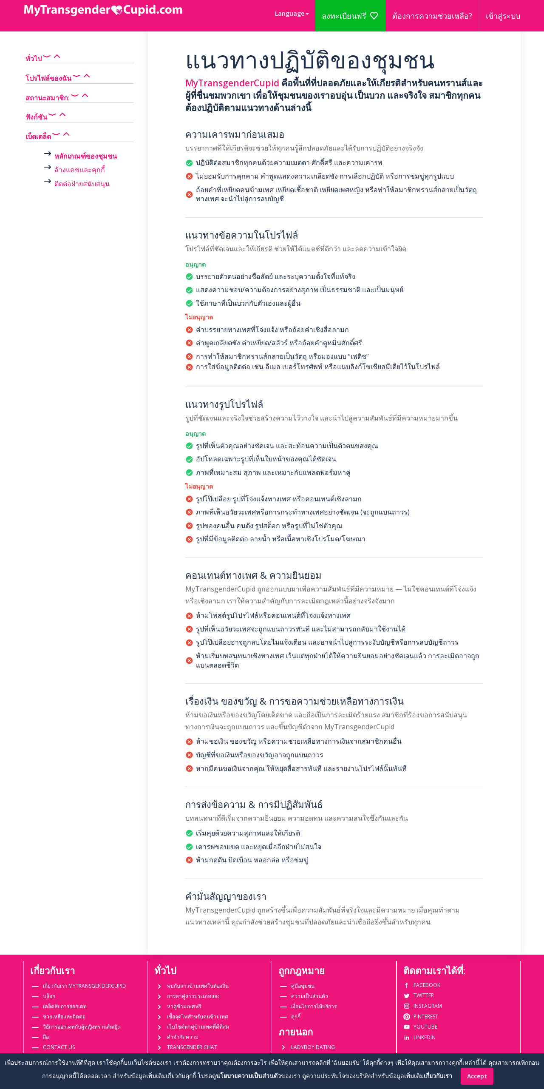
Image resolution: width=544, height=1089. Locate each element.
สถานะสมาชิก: (58, 96)
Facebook (421, 985)
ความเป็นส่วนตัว (309, 996)
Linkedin (419, 1037)
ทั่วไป (44, 57)
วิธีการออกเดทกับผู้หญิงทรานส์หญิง (81, 1026)
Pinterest (420, 1016)
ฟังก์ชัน (47, 115)
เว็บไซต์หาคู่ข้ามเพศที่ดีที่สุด (198, 1026)
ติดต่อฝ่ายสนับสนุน (82, 183)
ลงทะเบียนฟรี (350, 16)
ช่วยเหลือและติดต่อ (64, 1016)
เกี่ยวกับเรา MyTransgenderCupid (84, 985)
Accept (477, 1076)
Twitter (418, 995)
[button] (292, 13)
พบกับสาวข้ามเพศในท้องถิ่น (198, 985)
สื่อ (46, 1037)
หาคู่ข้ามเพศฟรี (184, 1006)
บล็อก (49, 996)
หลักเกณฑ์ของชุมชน (85, 156)
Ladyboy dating (313, 1047)
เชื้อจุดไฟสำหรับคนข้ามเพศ (197, 1016)
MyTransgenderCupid (232, 83)
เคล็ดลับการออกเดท (65, 1006)
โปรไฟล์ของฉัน (59, 76)
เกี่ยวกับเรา (438, 1076)
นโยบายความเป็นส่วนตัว (248, 1076)
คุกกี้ (295, 1016)
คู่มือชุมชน (302, 985)
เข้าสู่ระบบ (503, 16)
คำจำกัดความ (182, 1037)
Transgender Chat (192, 1047)
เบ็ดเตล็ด (48, 135)
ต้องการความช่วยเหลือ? (432, 16)
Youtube (420, 1026)
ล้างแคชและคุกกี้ (79, 169)
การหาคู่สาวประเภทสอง (193, 996)
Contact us (59, 1047)
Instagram (422, 1005)
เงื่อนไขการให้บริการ (314, 1006)
